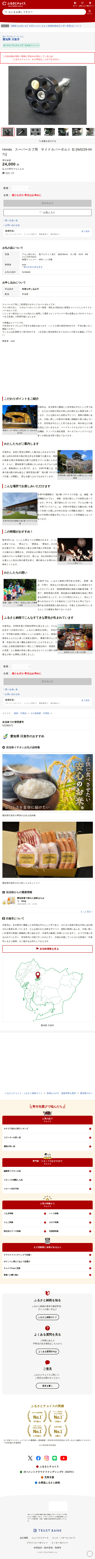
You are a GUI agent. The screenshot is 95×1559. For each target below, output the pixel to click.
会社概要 (24, 1538)
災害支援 (49, 1477)
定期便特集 (54, 1231)
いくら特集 (54, 1213)
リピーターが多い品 (12, 1137)
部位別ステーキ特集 (12, 1231)
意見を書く (47, 1386)
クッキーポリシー (59, 1543)
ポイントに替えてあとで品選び (17, 1261)
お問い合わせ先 (12, 225)
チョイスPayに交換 (12, 1268)
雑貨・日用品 (20, 713)
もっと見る (86, 911)
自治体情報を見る (47, 949)
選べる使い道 (11, 220)
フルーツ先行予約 (11, 1189)
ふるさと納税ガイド (47, 1317)
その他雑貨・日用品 (40, 713)
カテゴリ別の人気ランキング (16, 1128)
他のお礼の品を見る (33, 267)
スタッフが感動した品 (13, 1180)
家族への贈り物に (11, 1275)
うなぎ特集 (8, 1213)
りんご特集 (8, 1222)
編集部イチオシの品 (12, 1171)
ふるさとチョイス (49, 1466)
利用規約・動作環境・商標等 (47, 1548)
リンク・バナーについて (63, 1538)
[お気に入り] (90, 1554)
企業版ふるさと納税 (49, 1482)
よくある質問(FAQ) (47, 1351)
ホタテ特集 (54, 1222)
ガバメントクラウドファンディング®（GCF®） (49, 1472)
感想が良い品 (9, 1146)
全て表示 (85, 231)
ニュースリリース (40, 1538)
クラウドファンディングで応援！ (18, 1255)
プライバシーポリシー (37, 1543)
